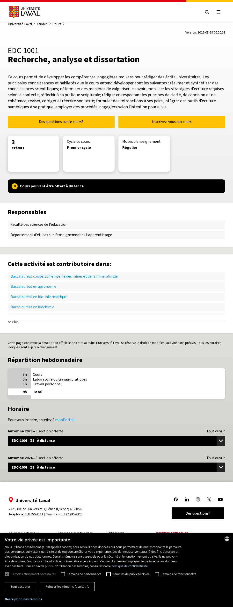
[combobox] (227, 538)
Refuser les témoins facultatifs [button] (67, 587)
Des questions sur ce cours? (61, 121)
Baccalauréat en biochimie (32, 306)
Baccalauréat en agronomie (33, 286)
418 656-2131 (34, 514)
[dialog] (116, 570)
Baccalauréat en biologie (31, 317)
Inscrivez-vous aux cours (172, 121)
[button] (23, 599)
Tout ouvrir (215, 431)
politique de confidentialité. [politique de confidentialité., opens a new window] (129, 566)
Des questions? (198, 513)
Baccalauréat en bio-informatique (39, 296)
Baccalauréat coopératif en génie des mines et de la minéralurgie (64, 276)
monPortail (65, 419)
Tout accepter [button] (20, 587)
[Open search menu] (207, 12)
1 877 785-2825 (71, 514)
